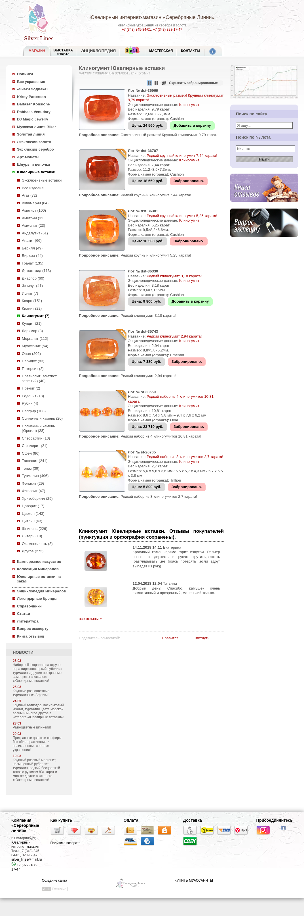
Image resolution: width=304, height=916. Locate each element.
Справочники (29, 606)
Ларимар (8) (32, 331)
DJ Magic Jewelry (32, 119)
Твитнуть (202, 638)
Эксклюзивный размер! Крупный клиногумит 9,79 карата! (170, 135)
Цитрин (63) (32, 521)
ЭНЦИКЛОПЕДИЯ (98, 51)
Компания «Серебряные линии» (25, 825)
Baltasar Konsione (33, 104)
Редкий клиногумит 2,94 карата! (174, 336)
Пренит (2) (31, 388)
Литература (28, 621)
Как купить (61, 820)
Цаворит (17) (33, 506)
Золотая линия (31, 134)
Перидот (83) (33, 361)
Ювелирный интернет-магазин (125, 17)
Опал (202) (31, 353)
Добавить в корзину (192, 125)
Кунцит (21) (32, 323)
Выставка (63, 51)
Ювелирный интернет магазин (25, 844)
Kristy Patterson (31, 97)
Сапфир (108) (34, 411)
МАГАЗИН (37, 51)
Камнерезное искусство (39, 561)
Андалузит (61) (35, 233)
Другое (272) (32, 551)
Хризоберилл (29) (37, 498)
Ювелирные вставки (36, 172)
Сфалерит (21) (35, 446)
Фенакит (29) (33, 483)
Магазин (85, 73)
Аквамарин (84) (35, 203)
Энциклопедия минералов (41, 591)
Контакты (190, 51)
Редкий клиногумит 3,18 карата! (174, 276)
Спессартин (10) (36, 438)
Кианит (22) (32, 308)
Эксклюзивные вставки (42, 180)
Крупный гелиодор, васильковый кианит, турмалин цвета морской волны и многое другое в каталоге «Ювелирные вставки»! (38, 711)
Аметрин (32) (33, 218)
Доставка (192, 820)
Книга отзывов (31, 636)
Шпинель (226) (34, 528)
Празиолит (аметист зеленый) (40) (39, 378)
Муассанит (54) (35, 346)
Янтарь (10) (32, 536)
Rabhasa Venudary (33, 112)
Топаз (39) (30, 468)
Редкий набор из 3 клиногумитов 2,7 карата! (185, 457)
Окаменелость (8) (37, 544)
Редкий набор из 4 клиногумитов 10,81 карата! (161, 436)
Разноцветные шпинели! (32, 727)
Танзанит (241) (35, 461)
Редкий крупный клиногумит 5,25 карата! (182, 216)
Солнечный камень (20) (42, 418)
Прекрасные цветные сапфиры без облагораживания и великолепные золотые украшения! (37, 744)
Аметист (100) (34, 210)
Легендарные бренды (37, 598)
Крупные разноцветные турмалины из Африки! (31, 693)
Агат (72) (29, 195)
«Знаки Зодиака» (32, 89)
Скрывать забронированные (193, 83)
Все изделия (32, 188)
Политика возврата (65, 843)
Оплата (131, 820)
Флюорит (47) (33, 491)
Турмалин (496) (35, 476)
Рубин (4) (30, 403)
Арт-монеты (28, 157)
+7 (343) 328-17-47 (167, 30)
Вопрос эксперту (32, 628)
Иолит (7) (30, 293)
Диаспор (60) (33, 278)
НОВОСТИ (23, 652)
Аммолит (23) (33, 225)
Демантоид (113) (36, 270)
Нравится (170, 638)
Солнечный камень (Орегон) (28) (38, 428)
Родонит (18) (33, 396)
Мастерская (161, 51)
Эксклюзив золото (34, 142)
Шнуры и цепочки (33, 164)
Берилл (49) (32, 248)
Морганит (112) (35, 338)
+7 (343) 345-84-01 (136, 30)
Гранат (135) (32, 263)
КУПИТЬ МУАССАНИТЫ (194, 880)
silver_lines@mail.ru (26, 859)
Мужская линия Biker (36, 127)
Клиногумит (189, 105)
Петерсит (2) (33, 369)
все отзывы (90, 619)
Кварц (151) (32, 301)
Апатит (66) (32, 240)
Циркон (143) (33, 513)
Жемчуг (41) (32, 286)
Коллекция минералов (38, 569)
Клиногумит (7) (35, 316)
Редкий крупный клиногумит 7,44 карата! (182, 155)
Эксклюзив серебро (35, 149)
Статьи (23, 613)
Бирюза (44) (32, 255)
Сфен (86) (30, 453)
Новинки (25, 74)
